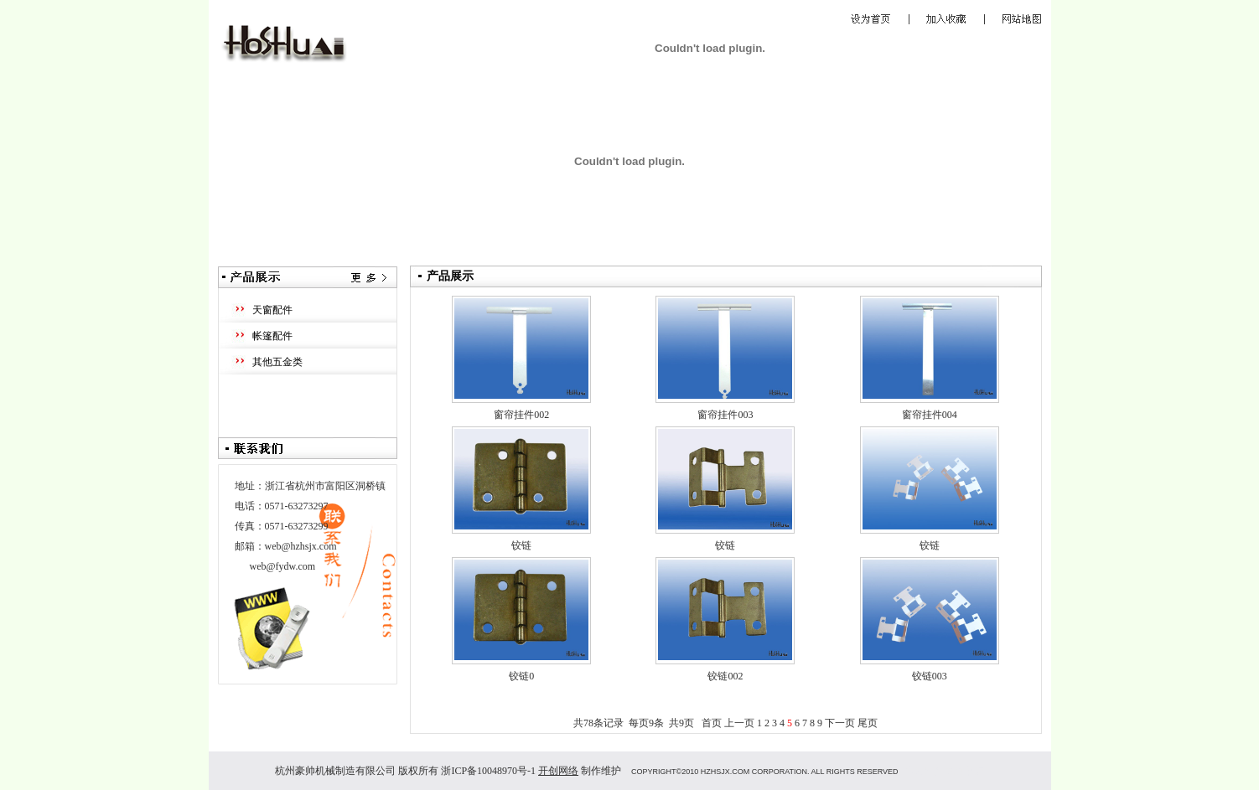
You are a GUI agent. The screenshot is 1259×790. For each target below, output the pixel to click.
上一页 (739, 723)
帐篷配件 (272, 336)
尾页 (867, 723)
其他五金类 (277, 362)
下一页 (840, 723)
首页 (712, 723)
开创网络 (558, 771)
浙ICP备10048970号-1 (488, 771)
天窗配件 (272, 310)
